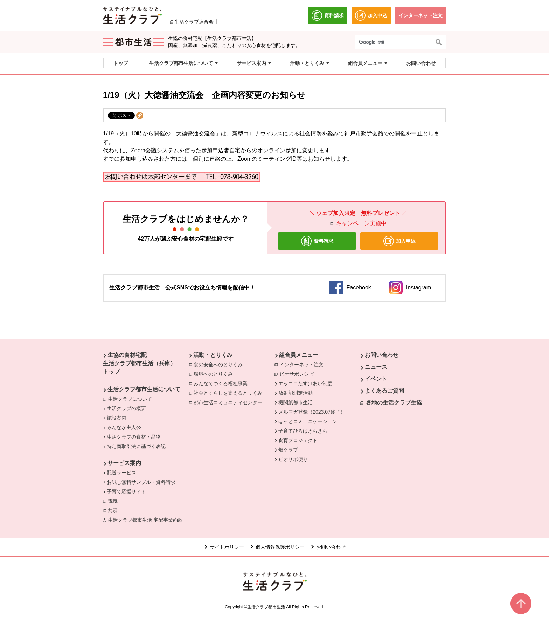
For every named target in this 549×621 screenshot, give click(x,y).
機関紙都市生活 (295, 402)
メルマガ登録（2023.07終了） (311, 412)
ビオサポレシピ (298, 373)
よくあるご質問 (384, 391)
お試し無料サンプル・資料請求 (141, 482)
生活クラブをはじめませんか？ (186, 219)
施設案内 (116, 418)
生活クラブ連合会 (194, 21)
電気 (114, 501)
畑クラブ (288, 450)
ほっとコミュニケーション (307, 421)
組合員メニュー (298, 355)
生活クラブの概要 (126, 408)
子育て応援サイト (126, 491)
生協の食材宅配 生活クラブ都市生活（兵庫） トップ (139, 363)
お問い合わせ (381, 355)
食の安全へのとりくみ (220, 364)
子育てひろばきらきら (302, 431)
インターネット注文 (303, 364)
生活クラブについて (131, 398)
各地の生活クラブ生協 (394, 403)
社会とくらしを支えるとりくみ (230, 392)
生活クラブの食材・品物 (134, 437)
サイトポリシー (227, 547)
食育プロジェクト (298, 440)
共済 (114, 510)
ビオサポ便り (293, 459)
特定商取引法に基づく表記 (136, 446)
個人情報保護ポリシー (280, 547)
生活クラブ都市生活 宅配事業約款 (147, 519)
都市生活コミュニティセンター (230, 402)
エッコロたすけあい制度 (305, 383)
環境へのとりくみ (215, 373)
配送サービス (121, 472)
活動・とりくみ (212, 355)
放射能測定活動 (295, 393)
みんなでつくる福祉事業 (222, 383)
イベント (376, 379)
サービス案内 (124, 463)
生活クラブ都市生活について (143, 389)
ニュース (376, 367)
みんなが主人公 (124, 427)
